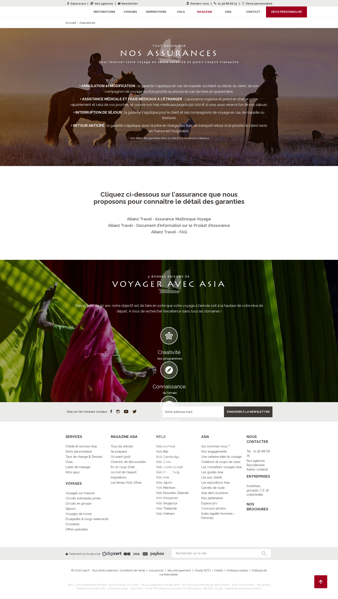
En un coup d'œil (123, 467)
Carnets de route (213, 487)
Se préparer (119, 451)
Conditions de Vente (132, 570)
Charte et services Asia (81, 446)
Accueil (71, 22)
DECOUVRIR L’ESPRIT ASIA (169, 505)
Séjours (71, 508)
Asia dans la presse (214, 493)
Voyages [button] (130, 11)
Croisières (73, 524)
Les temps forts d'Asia (126, 482)
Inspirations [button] (156, 11)
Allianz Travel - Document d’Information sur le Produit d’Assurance (169, 225)
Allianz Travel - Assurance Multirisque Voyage (169, 219)
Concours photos (213, 508)
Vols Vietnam (165, 513)
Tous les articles (122, 446)
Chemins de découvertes (128, 462)
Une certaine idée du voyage (221, 456)
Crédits (218, 570)
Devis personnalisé (257, 3)
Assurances (156, 570)
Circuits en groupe (78, 503)
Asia (228, 11)
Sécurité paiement (179, 570)
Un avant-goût (120, 456)
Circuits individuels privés (83, 498)
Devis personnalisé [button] (286, 11)
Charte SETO (202, 570)
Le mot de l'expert (123, 472)
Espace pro (76, 3)
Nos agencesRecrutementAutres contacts (257, 465)
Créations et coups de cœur (221, 462)
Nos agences (102, 3)
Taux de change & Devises (84, 456)
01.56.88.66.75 (226, 3)
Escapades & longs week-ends (87, 519)
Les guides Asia (212, 472)
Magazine (204, 11)
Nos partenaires (212, 498)
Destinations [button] (104, 11)
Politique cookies (237, 570)
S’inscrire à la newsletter (248, 411)
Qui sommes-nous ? (215, 446)
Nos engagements (214, 451)
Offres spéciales (77, 529)
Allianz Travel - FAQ (169, 232)
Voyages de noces (79, 514)
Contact (253, 11)
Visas (69, 462)
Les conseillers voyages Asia (221, 467)
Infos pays (73, 472)
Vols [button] (181, 11)
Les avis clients (211, 477)
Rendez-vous (198, 3)
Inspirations (119, 477)
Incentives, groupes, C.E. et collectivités (258, 490)
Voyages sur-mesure (80, 493)
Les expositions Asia (215, 482)
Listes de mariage (78, 467)
